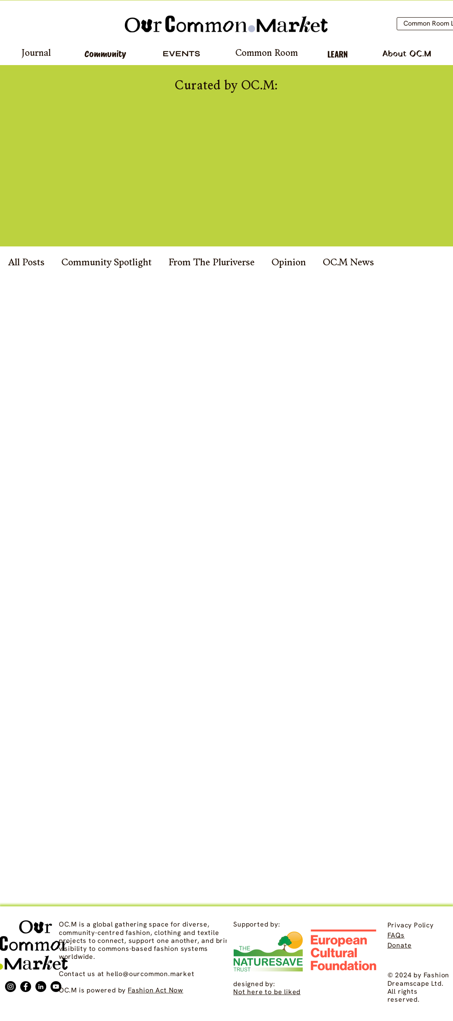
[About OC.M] (406, 53)
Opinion (288, 263)
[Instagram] (10, 986)
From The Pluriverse (212, 263)
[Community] (105, 53)
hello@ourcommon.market (150, 973)
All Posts (26, 263)
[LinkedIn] (40, 986)
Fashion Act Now (155, 990)
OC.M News (348, 263)
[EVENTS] (181, 53)
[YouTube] (55, 986)
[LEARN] (338, 53)
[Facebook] (25, 986)
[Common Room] (266, 53)
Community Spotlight (106, 263)
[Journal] (36, 53)
